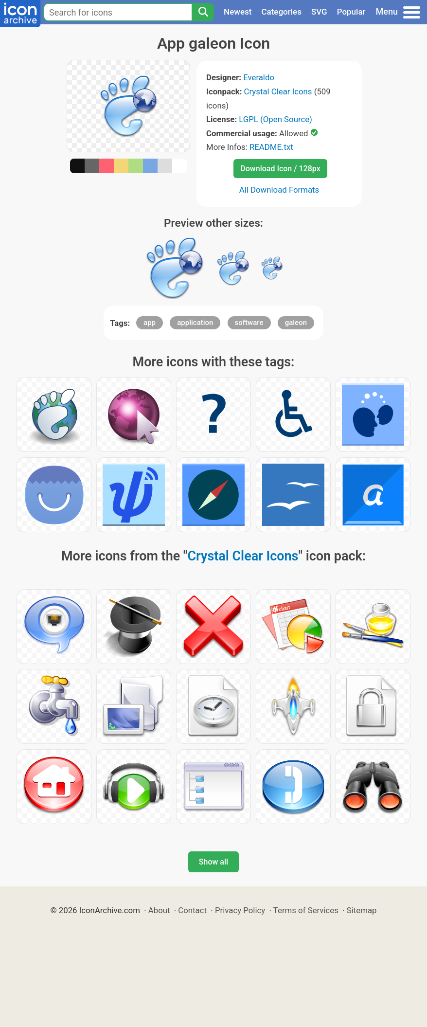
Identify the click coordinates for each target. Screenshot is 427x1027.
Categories (281, 12)
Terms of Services (305, 910)
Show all (213, 861)
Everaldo (258, 77)
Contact (192, 910)
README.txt (271, 147)
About (159, 910)
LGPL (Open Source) (275, 119)
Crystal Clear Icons (278, 91)
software (249, 322)
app (149, 322)
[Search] (203, 12)
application (195, 322)
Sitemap (362, 910)
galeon (296, 322)
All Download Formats (279, 190)
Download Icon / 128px (280, 168)
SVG (319, 12)
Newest (237, 12)
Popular (351, 12)
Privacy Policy (240, 910)
